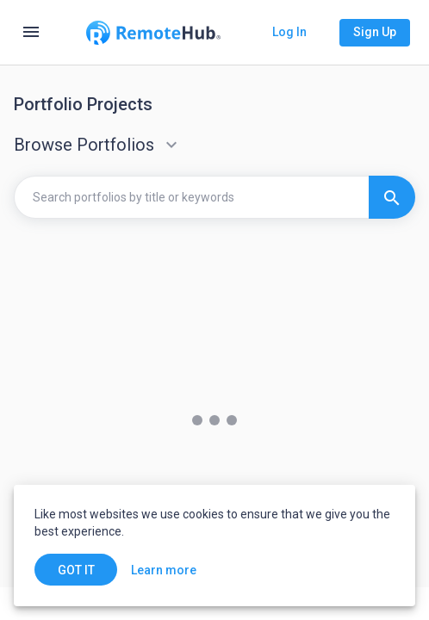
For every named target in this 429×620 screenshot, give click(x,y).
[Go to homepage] (153, 32)
